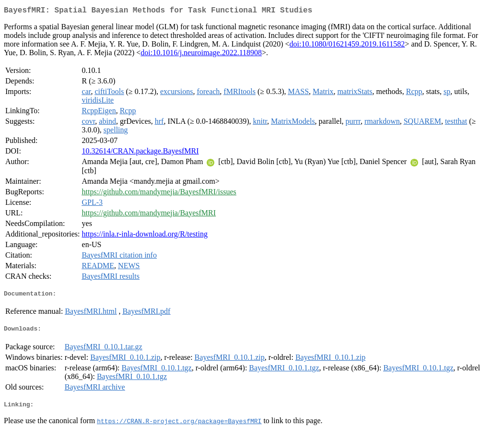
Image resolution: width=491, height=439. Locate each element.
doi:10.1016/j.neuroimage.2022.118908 (201, 54)
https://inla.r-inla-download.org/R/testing (145, 236)
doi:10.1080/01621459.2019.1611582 (347, 46)
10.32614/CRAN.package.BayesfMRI (140, 153)
